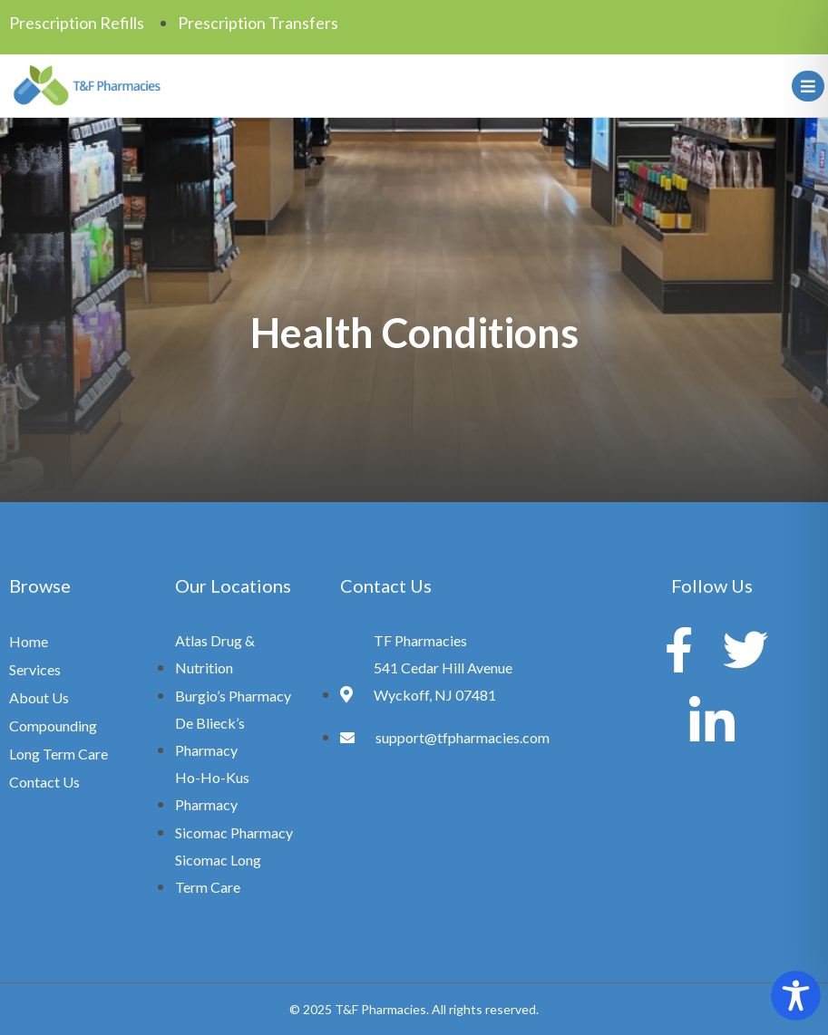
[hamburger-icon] (804, 86)
